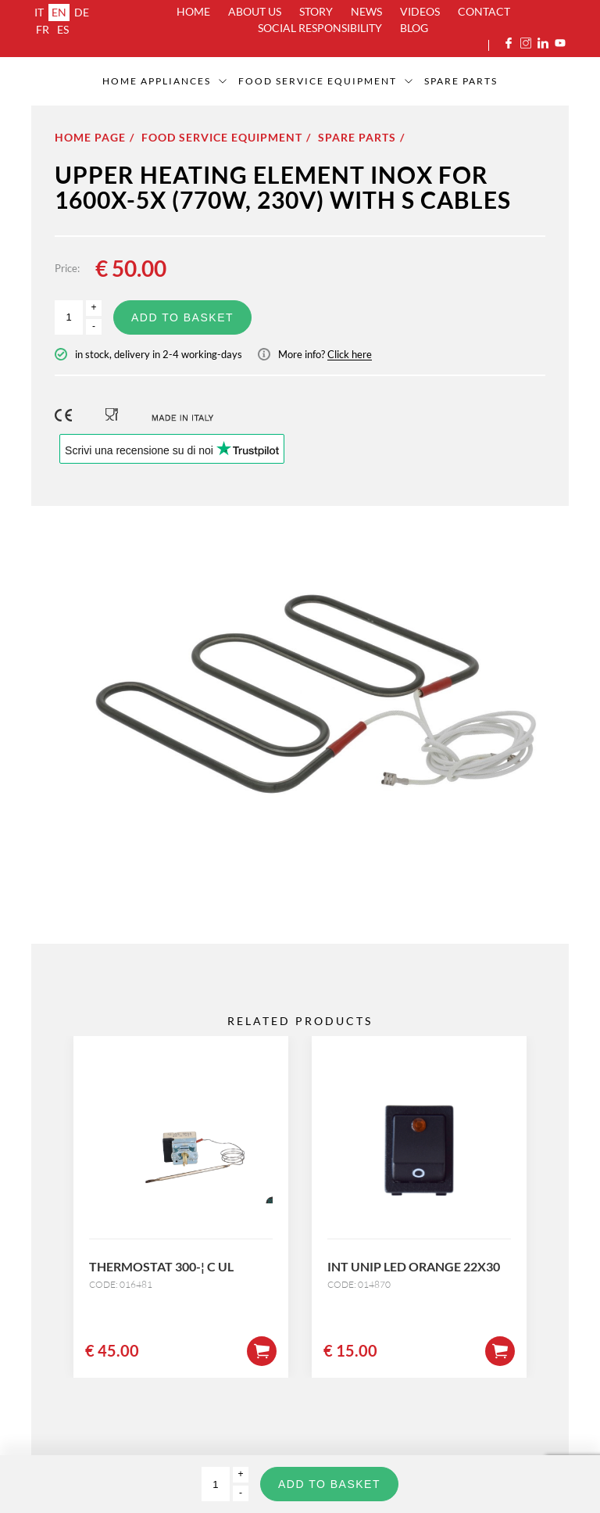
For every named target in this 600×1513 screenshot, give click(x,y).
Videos (420, 11)
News (366, 11)
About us (254, 11)
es (63, 29)
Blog (414, 27)
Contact (484, 11)
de (81, 12)
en (59, 12)
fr (42, 29)
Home (193, 11)
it (39, 12)
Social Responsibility (320, 27)
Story (316, 11)
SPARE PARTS (461, 81)
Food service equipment (317, 81)
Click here (349, 354)
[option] (300, 701)
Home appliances (156, 81)
